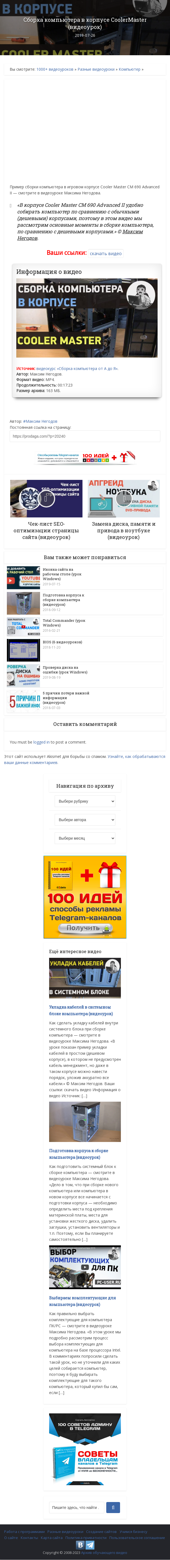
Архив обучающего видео (104, 1552)
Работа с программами (24, 1531)
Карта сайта (52, 1537)
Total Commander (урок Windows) (64, 623)
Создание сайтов (101, 1531)
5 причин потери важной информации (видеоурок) (66, 698)
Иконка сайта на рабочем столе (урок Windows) (62, 574)
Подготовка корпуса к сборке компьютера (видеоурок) (63, 600)
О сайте (11, 1537)
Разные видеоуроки (96, 69)
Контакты (29, 1537)
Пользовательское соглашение (137, 1537)
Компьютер (129, 69)
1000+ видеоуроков (54, 69)
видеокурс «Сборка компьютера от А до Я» (77, 368)
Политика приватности (86, 1537)
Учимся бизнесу (133, 1531)
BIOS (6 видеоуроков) (62, 641)
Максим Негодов (41, 421)
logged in (41, 742)
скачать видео (106, 253)
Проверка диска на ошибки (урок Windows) (65, 670)
